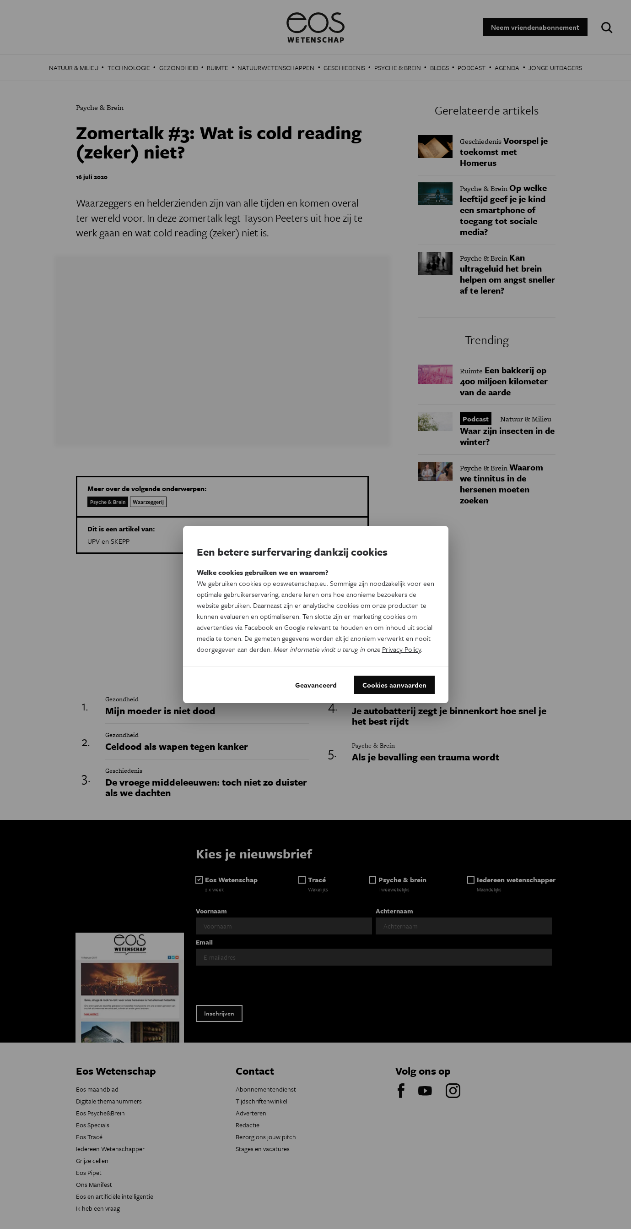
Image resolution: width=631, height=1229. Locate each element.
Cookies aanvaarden (394, 685)
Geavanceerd (316, 685)
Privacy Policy (401, 649)
